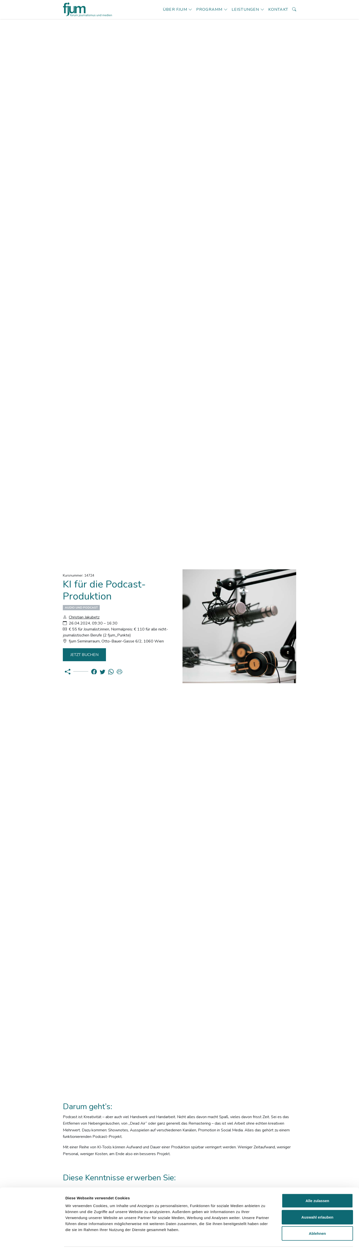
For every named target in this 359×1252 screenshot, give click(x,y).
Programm (209, 9)
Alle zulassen (317, 1186)
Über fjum (175, 9)
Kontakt (278, 9)
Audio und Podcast (81, 608)
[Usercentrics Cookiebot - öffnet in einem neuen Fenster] (32, 1242)
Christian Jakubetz (84, 617)
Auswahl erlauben (317, 1203)
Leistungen (245, 9)
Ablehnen (317, 1219)
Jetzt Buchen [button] (85, 654)
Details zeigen (265, 1242)
